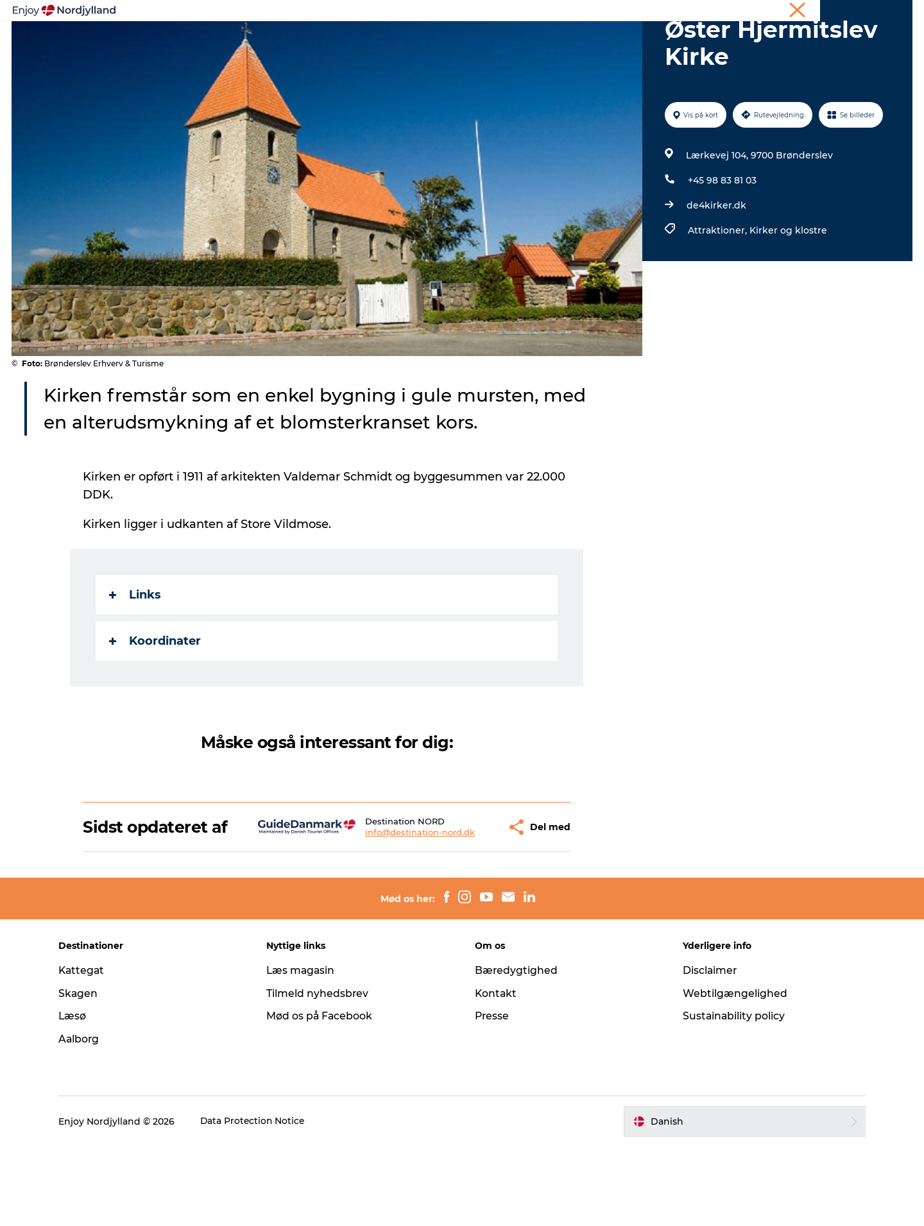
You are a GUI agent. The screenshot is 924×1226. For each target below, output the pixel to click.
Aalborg (85, 1118)
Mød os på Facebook (323, 1095)
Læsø (78, 1095)
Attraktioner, (718, 291)
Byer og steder (491, 41)
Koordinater (155, 702)
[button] (463, 897)
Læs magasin (304, 1050)
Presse (492, 1095)
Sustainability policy (731, 1095)
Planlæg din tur (398, 41)
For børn (679, 41)
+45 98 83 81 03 (721, 241)
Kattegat (88, 1050)
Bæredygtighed (516, 1050)
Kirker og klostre (787, 291)
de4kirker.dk (716, 266)
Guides (562, 41)
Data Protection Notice (259, 1201)
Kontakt (496, 1073)
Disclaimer (707, 1050)
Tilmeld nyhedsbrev (321, 1073)
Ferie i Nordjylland (721, 12)
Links (136, 656)
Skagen (84, 1073)
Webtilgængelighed (732, 1073)
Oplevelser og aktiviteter (283, 41)
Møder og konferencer (810, 12)
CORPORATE (888, 12)
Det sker (619, 41)
